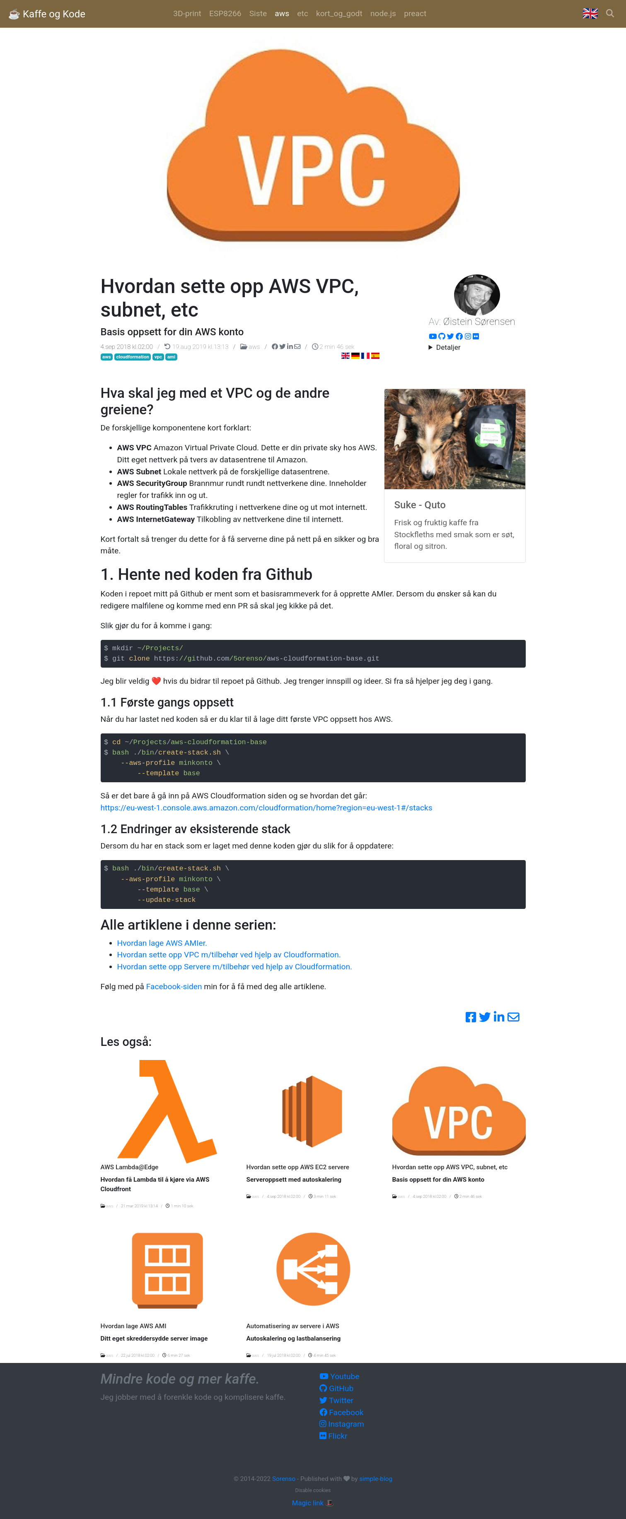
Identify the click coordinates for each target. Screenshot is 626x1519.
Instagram (341, 1424)
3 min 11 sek (322, 1196)
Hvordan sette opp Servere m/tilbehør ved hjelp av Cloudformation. (235, 966)
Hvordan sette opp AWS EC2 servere (298, 1167)
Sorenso (284, 1479)
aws (251, 347)
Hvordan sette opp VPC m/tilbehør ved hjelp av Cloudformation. (229, 954)
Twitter (336, 1400)
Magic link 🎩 (313, 1503)
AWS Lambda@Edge (130, 1167)
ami (171, 357)
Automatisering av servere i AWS (293, 1326)
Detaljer (448, 347)
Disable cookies (313, 1490)
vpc (158, 357)
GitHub (336, 1388)
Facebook (341, 1412)
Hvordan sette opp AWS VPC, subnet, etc (450, 1167)
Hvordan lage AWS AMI (134, 1326)
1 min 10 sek (179, 1206)
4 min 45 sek (322, 1355)
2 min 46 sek (333, 347)
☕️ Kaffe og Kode (46, 14)
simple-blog (375, 1479)
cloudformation (132, 357)
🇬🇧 (590, 13)
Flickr (333, 1436)
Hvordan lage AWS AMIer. (162, 943)
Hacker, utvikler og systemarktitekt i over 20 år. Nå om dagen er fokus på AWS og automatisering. (477, 347)
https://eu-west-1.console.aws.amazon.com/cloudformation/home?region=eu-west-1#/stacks (267, 807)
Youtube (339, 1376)
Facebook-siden (174, 986)
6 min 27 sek (176, 1355)
